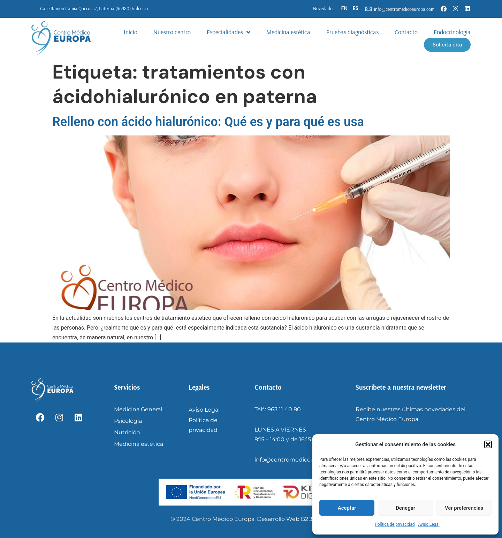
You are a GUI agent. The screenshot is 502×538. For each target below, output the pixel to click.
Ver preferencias (464, 508)
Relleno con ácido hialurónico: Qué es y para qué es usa (208, 122)
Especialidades (228, 32)
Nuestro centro (172, 32)
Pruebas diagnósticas (352, 32)
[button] (488, 444)
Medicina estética (288, 32)
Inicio (130, 32)
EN (344, 8)
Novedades (323, 8)
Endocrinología (452, 32)
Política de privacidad (394, 524)
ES (356, 8)
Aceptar (347, 508)
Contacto (406, 32)
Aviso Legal (428, 524)
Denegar (405, 508)
